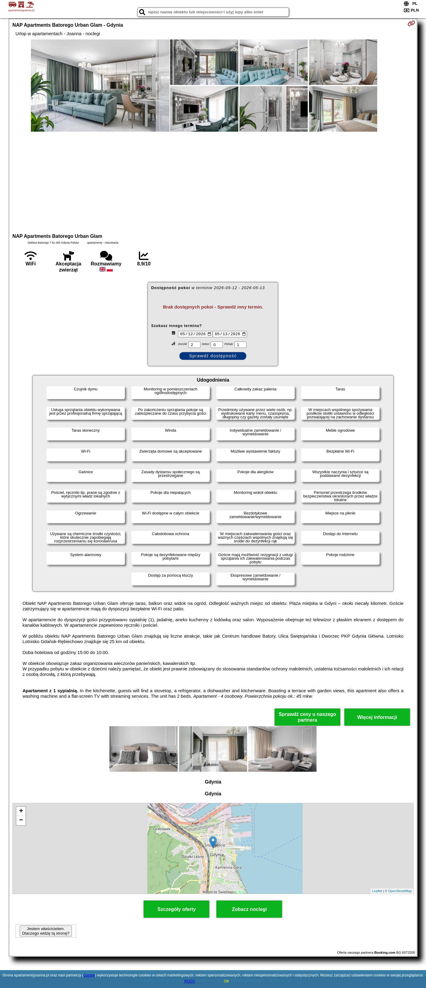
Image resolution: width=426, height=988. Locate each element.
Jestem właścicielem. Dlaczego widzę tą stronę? (45, 931)
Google (89, 975)
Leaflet (377, 891)
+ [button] (21, 811)
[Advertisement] (213, 181)
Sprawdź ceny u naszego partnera (307, 717)
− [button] (21, 820)
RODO (189, 981)
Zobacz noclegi (249, 909)
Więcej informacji (377, 717)
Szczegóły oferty (176, 909)
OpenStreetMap (400, 891)
